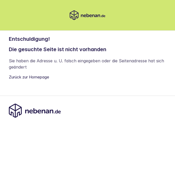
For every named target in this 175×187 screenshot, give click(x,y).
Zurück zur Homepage (29, 77)
